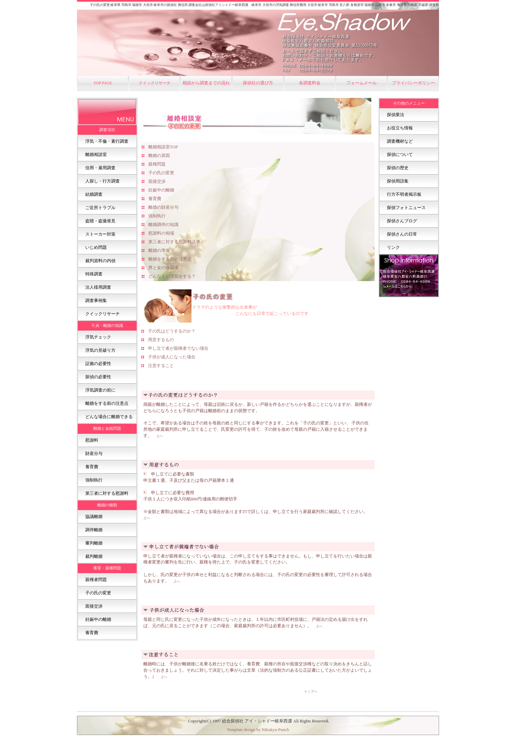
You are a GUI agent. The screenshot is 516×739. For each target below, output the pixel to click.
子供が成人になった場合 (171, 356)
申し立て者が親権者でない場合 (178, 348)
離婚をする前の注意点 (169, 259)
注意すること (161, 365)
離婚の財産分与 (163, 207)
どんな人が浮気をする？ (172, 276)
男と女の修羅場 (163, 267)
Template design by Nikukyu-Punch (258, 729)
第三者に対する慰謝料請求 (174, 241)
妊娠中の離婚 (161, 189)
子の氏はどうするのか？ (171, 331)
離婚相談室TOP (163, 146)
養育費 (154, 198)
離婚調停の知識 (163, 224)
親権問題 (157, 164)
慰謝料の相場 (161, 233)
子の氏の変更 (161, 172)
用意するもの (161, 339)
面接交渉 (157, 181)
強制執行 (157, 215)
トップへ (310, 691)
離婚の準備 (159, 250)
